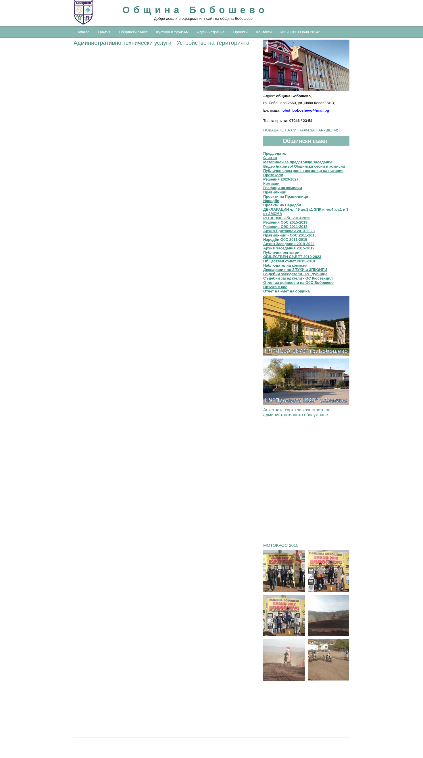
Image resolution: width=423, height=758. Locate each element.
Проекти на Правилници (285, 196)
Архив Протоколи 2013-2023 (289, 231)
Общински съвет (133, 32)
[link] (306, 326)
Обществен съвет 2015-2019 (289, 261)
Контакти (264, 32)
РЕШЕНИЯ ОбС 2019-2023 (286, 218)
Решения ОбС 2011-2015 (285, 226)
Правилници (275, 192)
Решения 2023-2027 (281, 179)
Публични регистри (281, 252)
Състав (270, 158)
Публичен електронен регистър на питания (303, 170)
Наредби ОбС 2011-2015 (285, 239)
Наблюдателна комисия (285, 265)
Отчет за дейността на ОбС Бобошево (298, 282)
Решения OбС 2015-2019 (285, 222)
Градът (104, 32)
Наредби (271, 201)
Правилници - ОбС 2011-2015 (289, 235)
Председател (275, 153)
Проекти (240, 32)
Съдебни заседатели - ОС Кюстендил (298, 278)
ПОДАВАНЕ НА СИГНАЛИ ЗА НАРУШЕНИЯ (301, 130)
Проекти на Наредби (282, 205)
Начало (82, 32)
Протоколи (273, 175)
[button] (306, 65)
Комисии (271, 183)
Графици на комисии (282, 188)
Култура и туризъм (172, 32)
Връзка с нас (275, 287)
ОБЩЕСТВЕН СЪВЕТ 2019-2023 (292, 257)
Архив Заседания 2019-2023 (289, 244)
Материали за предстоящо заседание (297, 162)
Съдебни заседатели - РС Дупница (295, 274)
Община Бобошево (195, 10)
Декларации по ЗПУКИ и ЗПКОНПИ (295, 269)
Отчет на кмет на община (286, 291)
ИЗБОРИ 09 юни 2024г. (300, 32)
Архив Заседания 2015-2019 (289, 248)
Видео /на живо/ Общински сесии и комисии (304, 166)
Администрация (211, 32)
